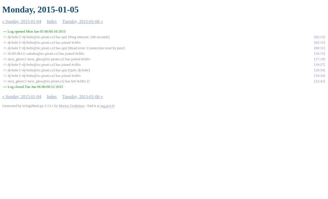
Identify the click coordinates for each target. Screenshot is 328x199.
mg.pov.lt (107, 106)
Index (52, 21)
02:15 (319, 37)
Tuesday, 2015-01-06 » (82, 21)
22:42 (319, 81)
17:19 (319, 59)
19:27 (319, 64)
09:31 (319, 48)
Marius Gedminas (71, 106)
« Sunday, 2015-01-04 (21, 21)
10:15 (319, 53)
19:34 (319, 70)
